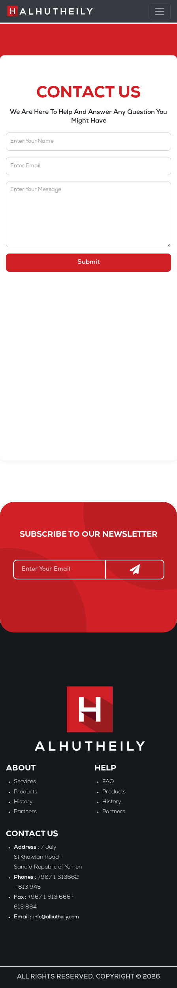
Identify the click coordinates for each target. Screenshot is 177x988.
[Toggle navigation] (160, 11)
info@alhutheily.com (56, 917)
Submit (88, 262)
